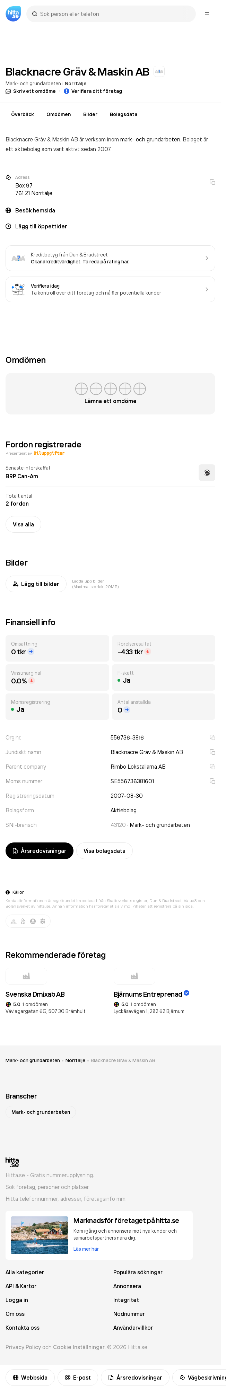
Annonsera (127, 1286)
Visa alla (23, 524)
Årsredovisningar (135, 1377)
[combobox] (114, 13)
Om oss (15, 1313)
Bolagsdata (123, 114)
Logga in (17, 1299)
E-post (78, 1377)
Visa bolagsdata (104, 850)
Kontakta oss (23, 1327)
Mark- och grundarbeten (33, 83)
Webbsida (30, 1377)
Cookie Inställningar (79, 1347)
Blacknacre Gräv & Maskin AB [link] (123, 1060)
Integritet (126, 1299)
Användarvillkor (133, 1327)
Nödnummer (129, 1313)
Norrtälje (76, 83)
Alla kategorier (25, 1272)
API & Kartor (21, 1286)
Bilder (90, 114)
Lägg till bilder (36, 583)
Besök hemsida (35, 210)
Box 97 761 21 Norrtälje (33, 189)
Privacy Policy (23, 1347)
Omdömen (58, 114)
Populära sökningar (138, 1272)
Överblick (22, 114)
